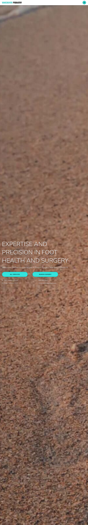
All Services (15, 274)
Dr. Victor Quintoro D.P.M (10, 283)
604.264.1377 (43, 280)
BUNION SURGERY (45, 274)
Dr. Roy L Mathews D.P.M (10, 280)
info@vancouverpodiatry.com (47, 283)
